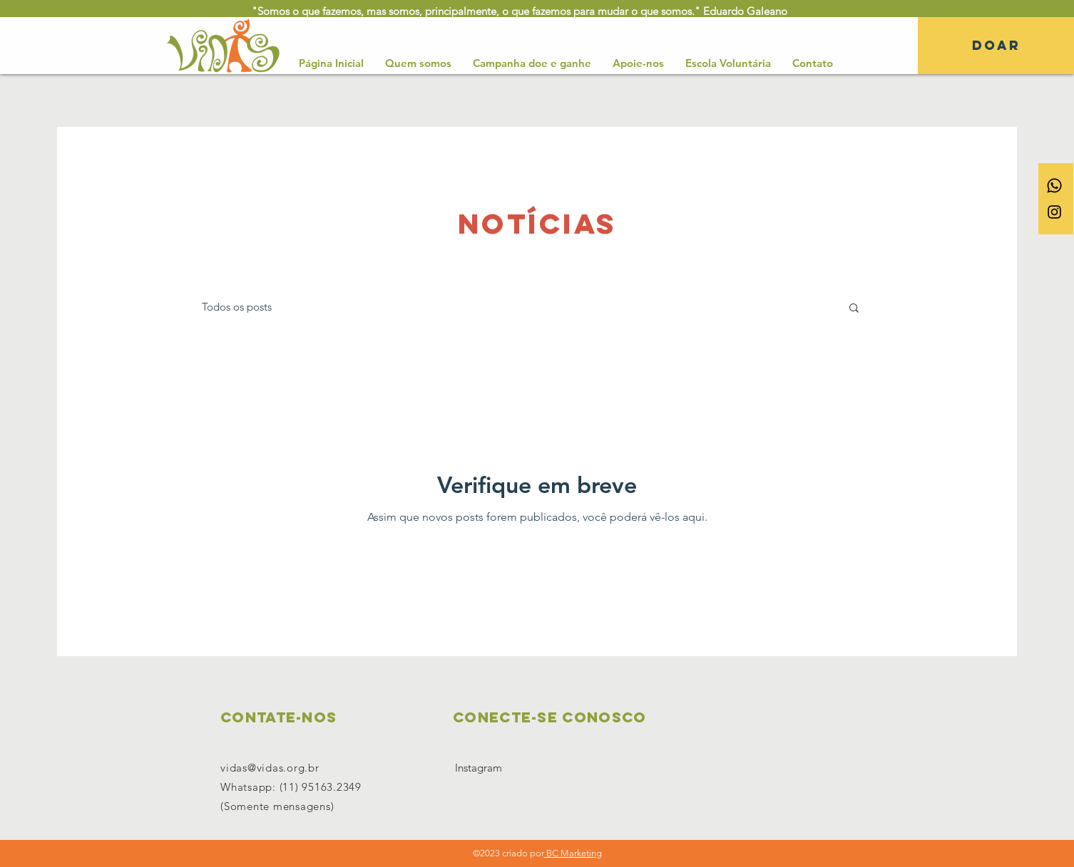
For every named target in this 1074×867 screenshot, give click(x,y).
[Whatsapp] (1054, 185)
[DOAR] (996, 45)
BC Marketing (573, 853)
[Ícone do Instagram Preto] (1054, 212)
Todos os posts (237, 306)
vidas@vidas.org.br (269, 767)
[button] (854, 308)
